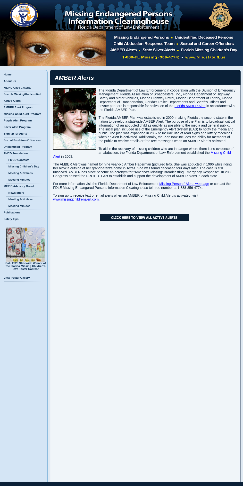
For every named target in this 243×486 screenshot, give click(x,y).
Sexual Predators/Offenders (22, 140)
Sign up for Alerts (15, 133)
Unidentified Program (18, 146)
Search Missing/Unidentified (22, 94)
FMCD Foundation (16, 153)
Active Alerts (12, 100)
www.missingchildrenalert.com (76, 199)
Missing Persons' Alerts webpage (184, 184)
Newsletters (15, 192)
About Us (10, 81)
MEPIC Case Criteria (17, 87)
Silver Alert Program (17, 127)
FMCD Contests (17, 159)
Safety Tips (11, 219)
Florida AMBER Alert (190, 106)
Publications (12, 212)
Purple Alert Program (18, 120)
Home (7, 74)
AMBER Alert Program (18, 107)
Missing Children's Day (22, 166)
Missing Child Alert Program (22, 113)
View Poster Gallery (17, 277)
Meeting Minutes (18, 179)
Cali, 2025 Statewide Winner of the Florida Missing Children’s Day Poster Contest (25, 264)
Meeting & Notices (19, 173)
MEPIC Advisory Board (19, 186)
